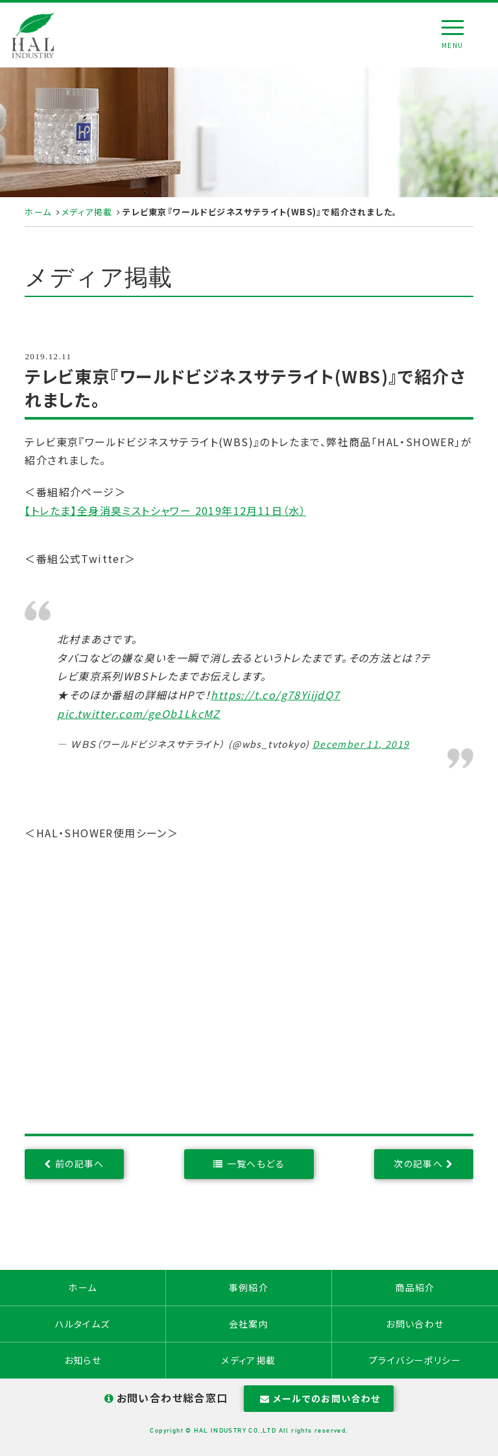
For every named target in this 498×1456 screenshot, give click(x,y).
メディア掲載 (87, 212)
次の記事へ (418, 1163)
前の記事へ (79, 1163)
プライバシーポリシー (415, 1360)
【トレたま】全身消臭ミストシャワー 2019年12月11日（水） (165, 510)
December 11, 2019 (361, 743)
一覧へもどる (256, 1163)
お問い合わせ (415, 1323)
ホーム (38, 212)
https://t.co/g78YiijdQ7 (275, 694)
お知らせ (83, 1360)
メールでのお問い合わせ (319, 1398)
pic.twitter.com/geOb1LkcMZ (138, 713)
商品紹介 (415, 1287)
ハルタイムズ (82, 1323)
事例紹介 (249, 1287)
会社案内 (249, 1323)
